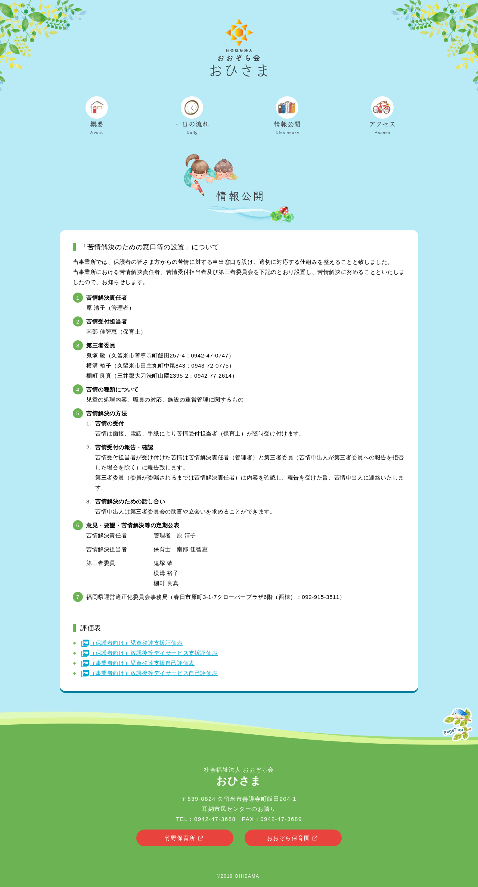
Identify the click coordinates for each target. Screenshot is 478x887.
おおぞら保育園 (293, 838)
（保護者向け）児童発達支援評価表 (132, 643)
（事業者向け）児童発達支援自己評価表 (138, 663)
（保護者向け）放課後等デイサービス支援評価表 (149, 653)
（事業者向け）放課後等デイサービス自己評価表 (149, 673)
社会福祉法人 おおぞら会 (239, 776)
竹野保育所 (185, 838)
